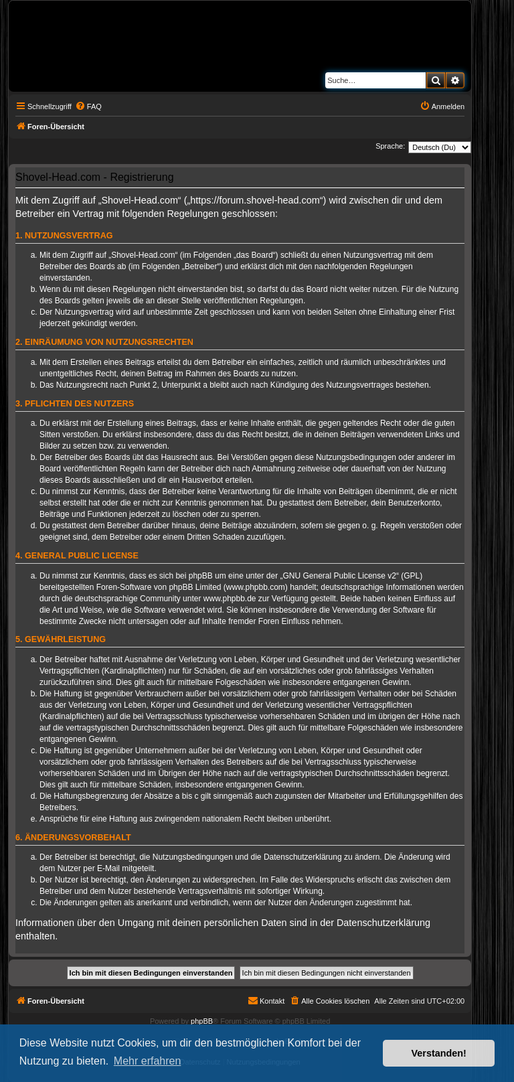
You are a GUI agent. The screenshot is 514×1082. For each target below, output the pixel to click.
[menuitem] (88, 106)
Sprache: (390, 146)
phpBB (202, 1021)
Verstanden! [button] (439, 1053)
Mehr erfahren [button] (147, 1061)
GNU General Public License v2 (339, 576)
